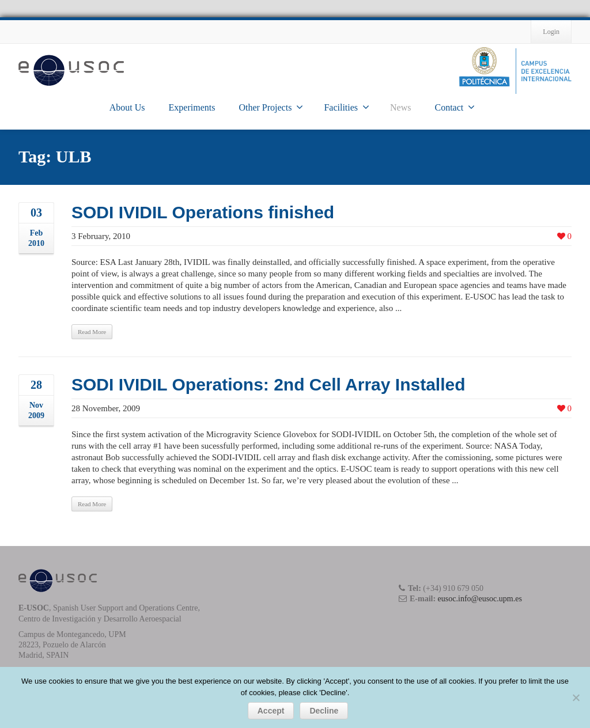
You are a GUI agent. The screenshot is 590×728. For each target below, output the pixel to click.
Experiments (192, 107)
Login (551, 32)
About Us (127, 107)
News (400, 107)
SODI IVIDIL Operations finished (202, 212)
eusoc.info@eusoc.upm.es (480, 598)
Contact (454, 107)
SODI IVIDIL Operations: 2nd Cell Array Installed (268, 384)
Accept (271, 710)
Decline (323, 710)
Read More (92, 331)
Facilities (346, 107)
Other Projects (271, 107)
